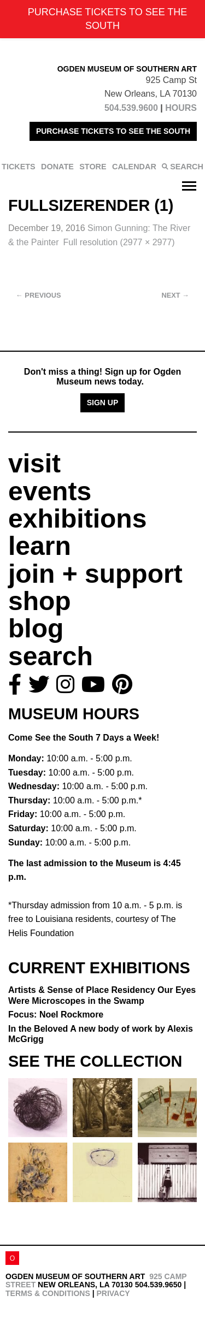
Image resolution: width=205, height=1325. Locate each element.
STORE (92, 166)
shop (39, 601)
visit (34, 463)
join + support (95, 573)
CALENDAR (134, 166)
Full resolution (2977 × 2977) (119, 242)
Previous (38, 295)
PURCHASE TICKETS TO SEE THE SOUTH (113, 131)
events (49, 491)
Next (175, 295)
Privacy (113, 1293)
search (50, 656)
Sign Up (103, 402)
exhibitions (77, 518)
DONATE (57, 166)
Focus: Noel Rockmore (55, 1014)
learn (39, 545)
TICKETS (19, 166)
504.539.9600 (131, 108)
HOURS (181, 108)
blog (35, 628)
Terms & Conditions (47, 1293)
